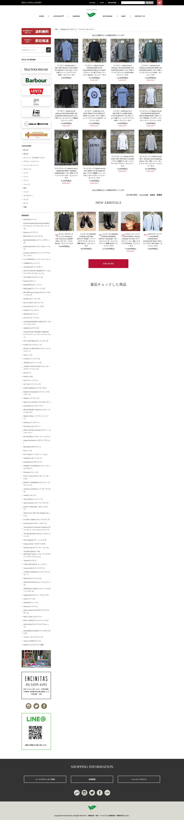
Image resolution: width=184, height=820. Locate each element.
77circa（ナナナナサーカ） (33, 637)
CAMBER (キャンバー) (31, 263)
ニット (25, 176)
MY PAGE (92, 3)
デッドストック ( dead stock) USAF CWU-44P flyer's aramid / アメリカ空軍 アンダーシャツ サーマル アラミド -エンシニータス (122, 161)
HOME (41, 16)
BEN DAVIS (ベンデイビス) (33, 236)
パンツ (25, 180)
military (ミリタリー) (69, 29)
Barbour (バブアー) (30, 232)
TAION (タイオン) (29, 560)
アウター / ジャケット (31, 161)
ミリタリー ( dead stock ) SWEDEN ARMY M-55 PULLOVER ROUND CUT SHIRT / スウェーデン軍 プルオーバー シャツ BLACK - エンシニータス (94, 70)
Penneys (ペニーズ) (30, 472)
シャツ (25, 173)
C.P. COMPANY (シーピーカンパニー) (36, 259)
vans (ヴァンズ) (29, 599)
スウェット (27, 169)
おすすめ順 (144, 195)
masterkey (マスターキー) (33, 406)
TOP (56, 29)
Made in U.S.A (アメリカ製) (33, 644)
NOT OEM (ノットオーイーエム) (35, 454)
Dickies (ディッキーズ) (31, 298)
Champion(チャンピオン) (32, 267)
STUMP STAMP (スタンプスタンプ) (36, 519)
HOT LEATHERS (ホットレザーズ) (35, 341)
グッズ (25, 199)
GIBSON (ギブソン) (30, 314)
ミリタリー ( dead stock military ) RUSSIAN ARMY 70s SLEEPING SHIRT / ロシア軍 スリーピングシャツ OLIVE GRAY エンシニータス (122, 70)
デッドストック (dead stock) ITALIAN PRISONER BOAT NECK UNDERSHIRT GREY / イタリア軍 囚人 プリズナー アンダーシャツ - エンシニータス (150, 116)
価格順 (152, 195)
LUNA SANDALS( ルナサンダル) (34, 388)
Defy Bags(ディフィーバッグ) (34, 288)
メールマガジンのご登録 (45, 779)
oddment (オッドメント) (32, 458)
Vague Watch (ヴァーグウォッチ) (36, 595)
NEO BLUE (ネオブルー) (32, 447)
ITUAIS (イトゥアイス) (31, 358)
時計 (25, 188)
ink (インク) (27, 355)
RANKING (76, 16)
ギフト (25, 203)
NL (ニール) (27, 450)
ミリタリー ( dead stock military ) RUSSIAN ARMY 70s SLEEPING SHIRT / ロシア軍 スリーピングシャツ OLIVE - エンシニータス (150, 70)
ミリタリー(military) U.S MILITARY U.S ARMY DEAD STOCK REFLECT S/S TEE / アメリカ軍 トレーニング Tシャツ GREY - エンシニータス (122, 116)
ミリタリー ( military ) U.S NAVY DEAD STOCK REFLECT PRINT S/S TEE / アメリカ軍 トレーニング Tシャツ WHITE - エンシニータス (94, 116)
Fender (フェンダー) (31, 310)
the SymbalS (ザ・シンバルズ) (34, 540)
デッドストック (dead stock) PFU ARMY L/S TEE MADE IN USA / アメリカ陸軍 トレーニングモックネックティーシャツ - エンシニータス (94, 173)
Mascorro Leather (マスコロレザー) (36, 402)
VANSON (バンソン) (30, 602)
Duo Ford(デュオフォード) (33, 302)
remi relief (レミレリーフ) (32, 499)
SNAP (123, 16)
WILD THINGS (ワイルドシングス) (35, 620)
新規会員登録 (112, 3)
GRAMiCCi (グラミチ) (31, 328)
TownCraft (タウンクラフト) (34, 568)
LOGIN (102, 3)
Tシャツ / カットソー (87, 29)
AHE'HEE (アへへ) (29, 219)
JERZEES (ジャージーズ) (32, 362)
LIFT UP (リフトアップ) (32, 384)
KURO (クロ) (28, 376)
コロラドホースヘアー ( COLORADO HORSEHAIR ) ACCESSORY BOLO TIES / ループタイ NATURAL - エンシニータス (152, 240)
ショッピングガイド (139, 779)
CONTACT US (140, 16)
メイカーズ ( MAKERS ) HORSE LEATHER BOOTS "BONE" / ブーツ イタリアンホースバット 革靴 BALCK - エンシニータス (86, 240)
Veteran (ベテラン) (30, 606)
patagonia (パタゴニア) (32, 462)
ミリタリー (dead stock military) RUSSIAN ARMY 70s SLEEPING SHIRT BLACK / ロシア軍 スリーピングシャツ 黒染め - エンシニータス (66, 116)
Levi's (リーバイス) (30, 380)
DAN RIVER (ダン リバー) (32, 285)
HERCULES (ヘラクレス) (32, 578)
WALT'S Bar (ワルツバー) (32, 616)
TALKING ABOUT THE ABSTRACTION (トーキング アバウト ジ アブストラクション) (37, 554)
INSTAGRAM (107, 16)
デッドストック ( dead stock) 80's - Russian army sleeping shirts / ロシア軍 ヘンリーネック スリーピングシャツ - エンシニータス (150, 161)
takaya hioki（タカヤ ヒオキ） (35, 544)
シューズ (26, 184)
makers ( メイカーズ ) (31, 398)
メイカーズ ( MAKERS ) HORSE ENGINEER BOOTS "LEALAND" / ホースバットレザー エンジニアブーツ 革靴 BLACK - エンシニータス (108, 240)
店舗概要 (92, 779)
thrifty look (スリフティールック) (36, 547)
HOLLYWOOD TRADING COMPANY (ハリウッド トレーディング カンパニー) (37, 334)
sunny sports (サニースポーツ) (35, 523)
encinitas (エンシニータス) (33, 306)
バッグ (25, 192)
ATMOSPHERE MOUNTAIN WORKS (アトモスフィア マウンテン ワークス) (36, 226)
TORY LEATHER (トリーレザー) (35, 564)
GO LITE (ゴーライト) (31, 317)
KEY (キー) (27, 373)
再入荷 (25, 154)
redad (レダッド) (29, 495)
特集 (25, 207)
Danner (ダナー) (29, 281)
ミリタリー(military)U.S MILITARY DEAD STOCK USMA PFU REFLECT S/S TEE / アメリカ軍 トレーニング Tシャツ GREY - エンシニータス (66, 70)
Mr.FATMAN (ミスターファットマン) (36, 436)
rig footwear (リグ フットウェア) (35, 503)
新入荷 (25, 150)
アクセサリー (28, 195)
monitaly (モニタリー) (31, 426)
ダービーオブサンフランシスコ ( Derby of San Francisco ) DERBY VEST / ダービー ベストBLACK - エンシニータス (64, 239)
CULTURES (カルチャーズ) (33, 277)
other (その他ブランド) (32, 641)
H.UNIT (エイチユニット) (32, 344)
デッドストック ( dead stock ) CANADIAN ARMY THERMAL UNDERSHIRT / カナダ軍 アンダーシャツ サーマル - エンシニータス (66, 173)
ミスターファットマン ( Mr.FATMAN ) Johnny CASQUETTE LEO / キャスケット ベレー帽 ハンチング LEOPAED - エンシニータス (130, 240)
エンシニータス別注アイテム (34, 157)
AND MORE (108, 263)
